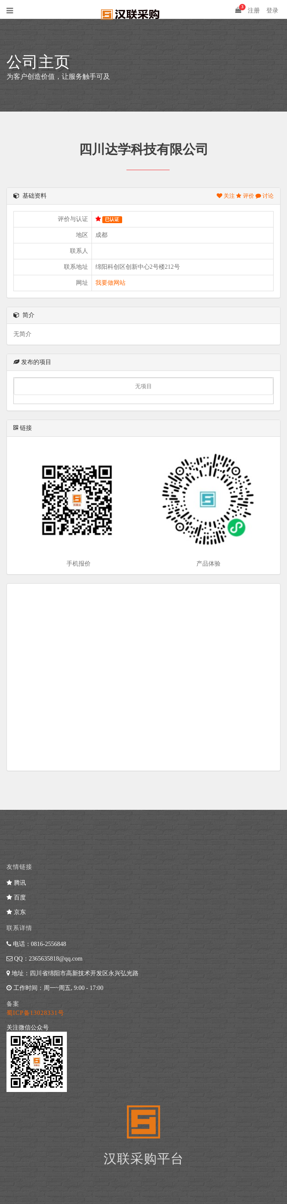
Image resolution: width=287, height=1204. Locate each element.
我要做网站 (110, 283)
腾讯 (16, 883)
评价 (245, 196)
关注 (227, 196)
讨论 (264, 196)
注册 (254, 10)
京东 (16, 912)
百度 (16, 897)
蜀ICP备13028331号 (35, 1013)
